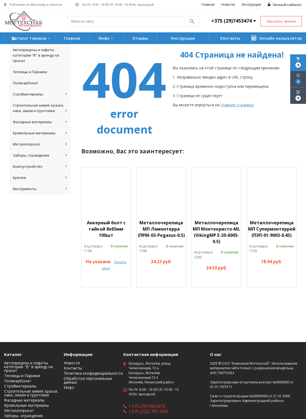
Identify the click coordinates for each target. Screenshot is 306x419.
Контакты (230, 38)
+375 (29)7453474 (144, 406)
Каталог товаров (31, 38)
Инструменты (40, 188)
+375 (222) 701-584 (145, 411)
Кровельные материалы (40, 133)
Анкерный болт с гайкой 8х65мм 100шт (106, 229)
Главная (208, 4)
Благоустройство (40, 166)
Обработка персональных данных (88, 380)
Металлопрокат (40, 144)
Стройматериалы (40, 94)
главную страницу (237, 104)
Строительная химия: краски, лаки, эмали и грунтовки (40, 108)
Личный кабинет (285, 4)
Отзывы (140, 38)
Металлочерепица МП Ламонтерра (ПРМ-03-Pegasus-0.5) (161, 229)
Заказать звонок (281, 21)
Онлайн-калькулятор (277, 38)
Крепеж (40, 177)
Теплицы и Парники (30, 71)
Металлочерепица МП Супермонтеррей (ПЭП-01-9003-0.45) (271, 229)
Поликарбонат (25, 82)
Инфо (106, 38)
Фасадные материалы (40, 122)
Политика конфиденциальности (93, 373)
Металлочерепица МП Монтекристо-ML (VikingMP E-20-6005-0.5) (216, 232)
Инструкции (251, 4)
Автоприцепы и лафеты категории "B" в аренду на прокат (36, 55)
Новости (228, 4)
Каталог (13, 354)
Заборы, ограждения (40, 155)
